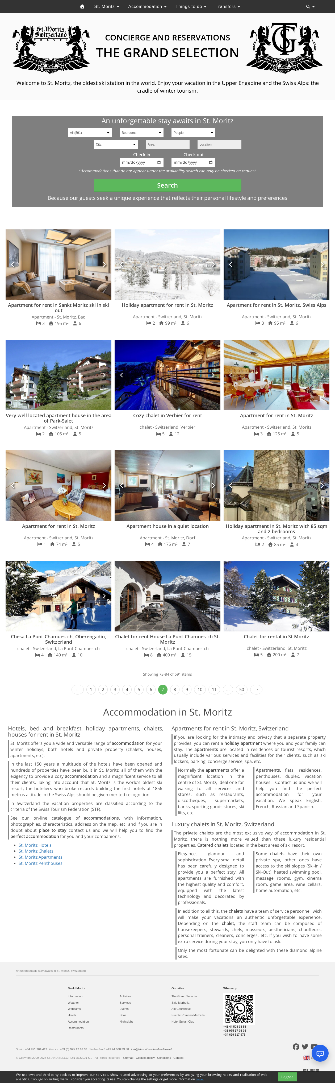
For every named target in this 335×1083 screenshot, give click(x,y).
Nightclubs (126, 1021)
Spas (123, 1015)
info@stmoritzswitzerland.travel (151, 1049)
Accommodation (147, 6)
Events (124, 1008)
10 (200, 689)
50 (241, 689)
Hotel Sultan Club (182, 1021)
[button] (13, 264)
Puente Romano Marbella (188, 1015)
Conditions (164, 1057)
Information (75, 996)
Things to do (191, 6)
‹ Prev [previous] (78, 690)
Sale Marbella (180, 1002)
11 (214, 689)
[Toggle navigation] (310, 6)
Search (167, 185)
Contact (178, 1057)
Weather (73, 1002)
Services (125, 1002)
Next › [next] (256, 690)
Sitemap (128, 1057)
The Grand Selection (184, 996)
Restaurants (75, 1028)
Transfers (228, 6)
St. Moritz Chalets (36, 851)
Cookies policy (146, 1057)
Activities (125, 996)
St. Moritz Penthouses (40, 863)
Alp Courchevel (181, 1008)
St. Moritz (106, 6)
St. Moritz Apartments (40, 857)
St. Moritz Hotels (35, 845)
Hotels (72, 1015)
